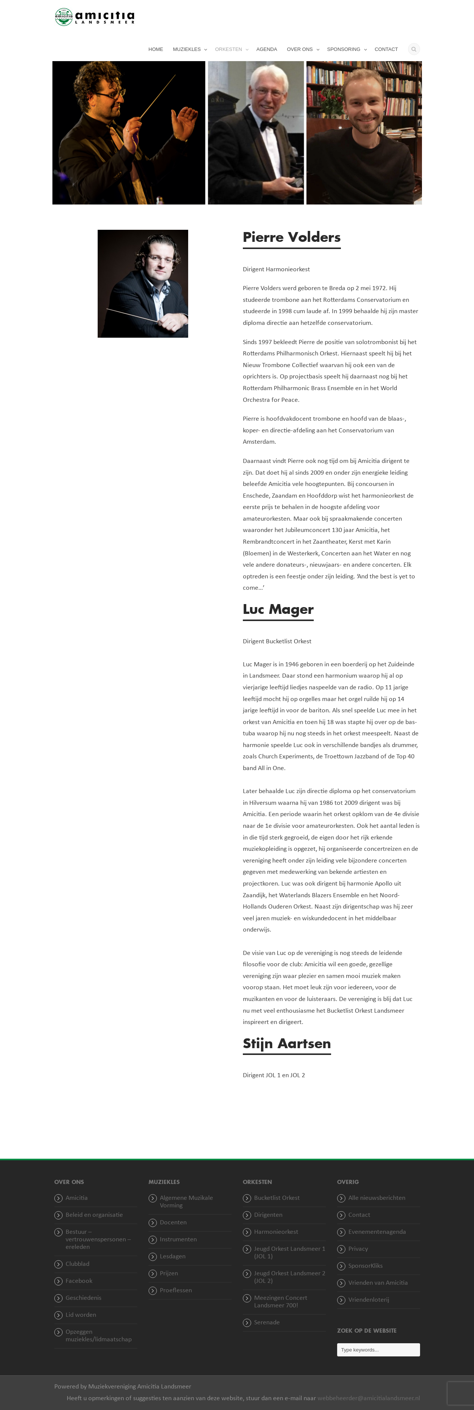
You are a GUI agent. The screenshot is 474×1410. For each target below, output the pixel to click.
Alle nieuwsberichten (376, 1198)
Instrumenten (178, 1239)
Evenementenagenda (377, 1232)
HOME (156, 49)
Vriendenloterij (368, 1300)
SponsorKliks (365, 1266)
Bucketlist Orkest (277, 1198)
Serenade (267, 1322)
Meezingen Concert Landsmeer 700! (280, 1302)
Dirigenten (268, 1215)
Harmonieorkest (276, 1232)
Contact (359, 1215)
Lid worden (81, 1315)
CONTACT (386, 49)
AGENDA (266, 49)
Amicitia (77, 1198)
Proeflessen (176, 1290)
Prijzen (169, 1273)
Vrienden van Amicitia (378, 1283)
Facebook (79, 1281)
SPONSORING (343, 49)
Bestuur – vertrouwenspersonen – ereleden (98, 1240)
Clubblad (77, 1264)
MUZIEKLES (187, 49)
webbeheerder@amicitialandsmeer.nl (369, 1398)
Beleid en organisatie (94, 1215)
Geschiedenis (83, 1298)
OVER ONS (300, 49)
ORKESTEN (228, 49)
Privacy (358, 1249)
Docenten (173, 1222)
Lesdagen (173, 1256)
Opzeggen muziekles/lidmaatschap (99, 1336)
